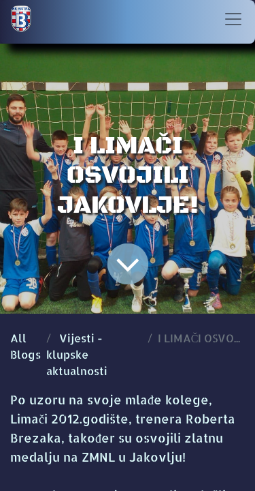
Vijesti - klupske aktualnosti (76, 354)
